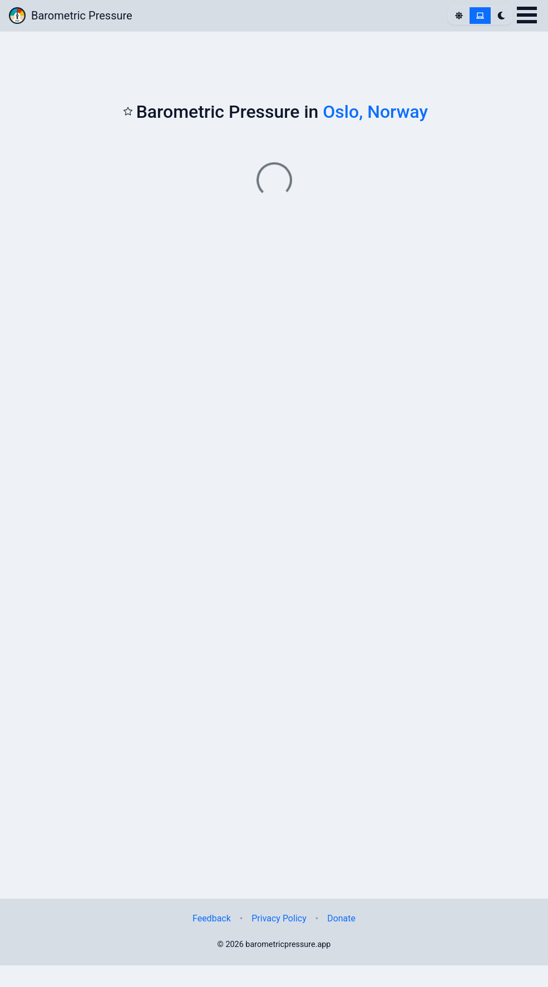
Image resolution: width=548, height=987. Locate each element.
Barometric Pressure (70, 15)
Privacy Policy (279, 918)
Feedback (211, 918)
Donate (341, 918)
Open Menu (527, 15)
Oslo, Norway (375, 111)
